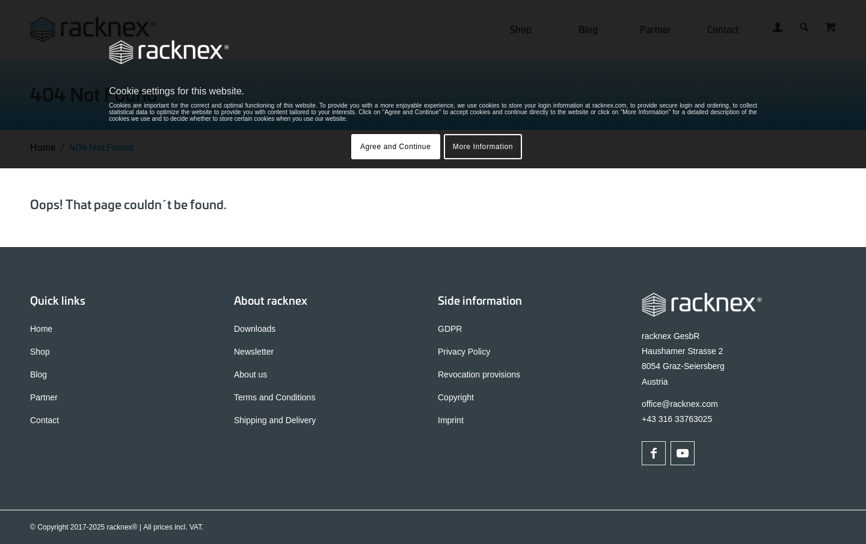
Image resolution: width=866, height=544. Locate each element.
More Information (483, 146)
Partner (44, 397)
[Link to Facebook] (654, 453)
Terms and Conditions (274, 397)
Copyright (456, 397)
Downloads (254, 329)
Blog (38, 374)
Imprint (451, 420)
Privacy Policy (464, 351)
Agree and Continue (395, 146)
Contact (44, 420)
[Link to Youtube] (683, 453)
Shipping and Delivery (275, 420)
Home (41, 329)
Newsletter (254, 351)
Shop (40, 351)
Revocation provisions (479, 374)
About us (250, 374)
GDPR (450, 329)
